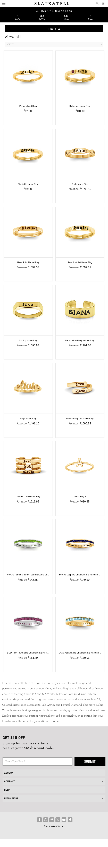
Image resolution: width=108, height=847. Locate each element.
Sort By (54, 44)
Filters (54, 28)
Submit (90, 769)
